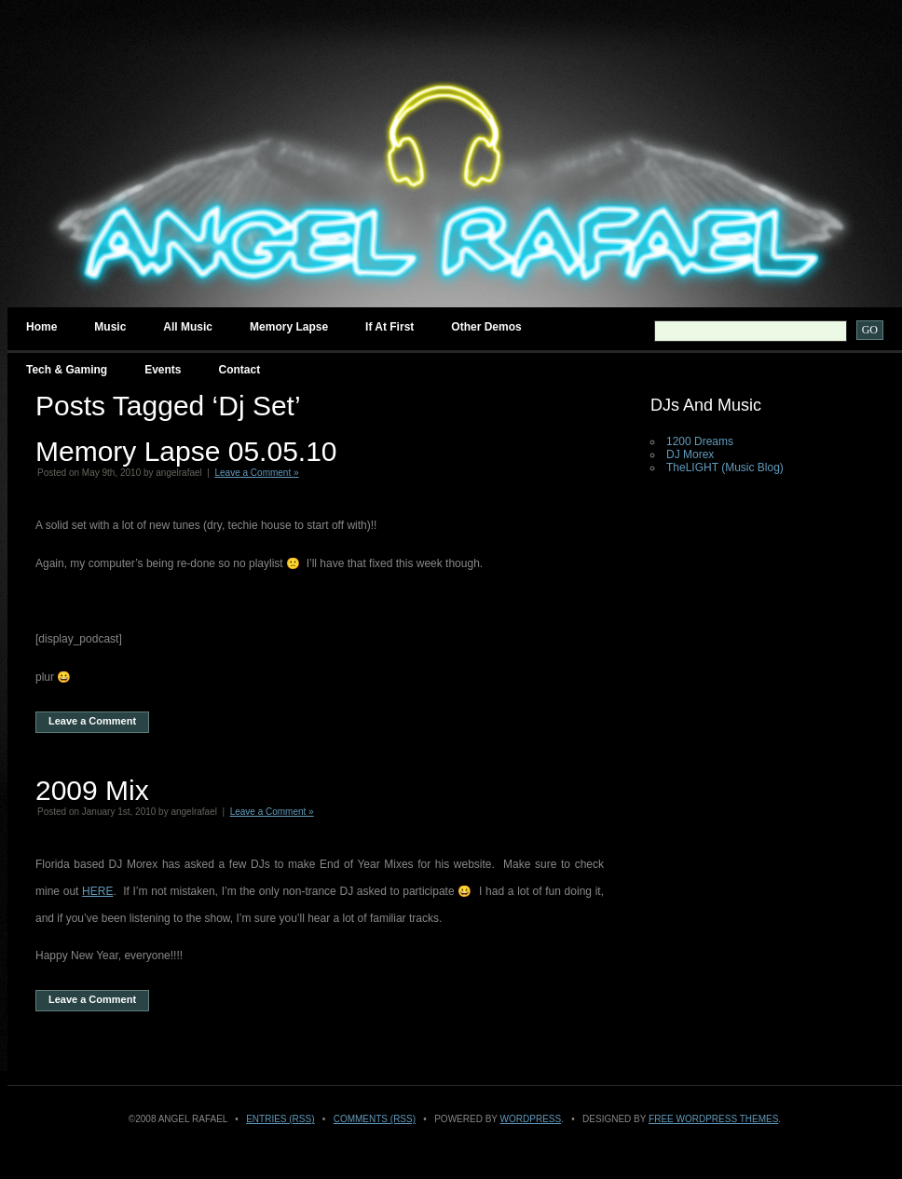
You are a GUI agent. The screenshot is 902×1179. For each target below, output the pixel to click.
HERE (97, 891)
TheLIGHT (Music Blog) (725, 467)
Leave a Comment (92, 720)
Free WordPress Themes (713, 1119)
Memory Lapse (289, 326)
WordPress (531, 1119)
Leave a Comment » (257, 473)
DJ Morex (690, 454)
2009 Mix (92, 790)
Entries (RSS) (280, 1119)
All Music (187, 326)
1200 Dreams (699, 441)
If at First (389, 326)
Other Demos (486, 326)
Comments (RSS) (375, 1119)
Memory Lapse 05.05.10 (186, 451)
